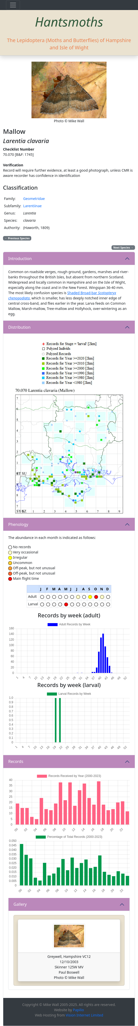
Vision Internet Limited (84, 1015)
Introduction (20, 258)
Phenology (18, 524)
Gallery (20, 904)
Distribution (19, 327)
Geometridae (34, 198)
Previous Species (17, 238)
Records (15, 761)
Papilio (78, 1009)
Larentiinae (32, 205)
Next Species (123, 247)
